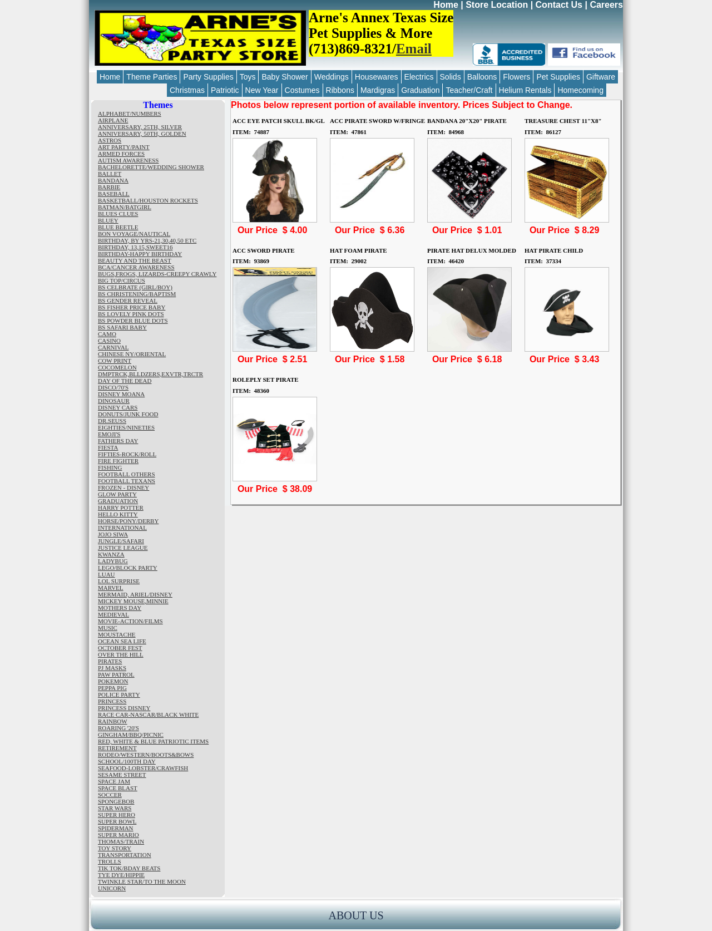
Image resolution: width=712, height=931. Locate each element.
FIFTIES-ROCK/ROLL (127, 454)
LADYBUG (113, 561)
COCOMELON (117, 367)
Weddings (331, 76)
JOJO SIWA (113, 534)
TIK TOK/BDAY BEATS (129, 868)
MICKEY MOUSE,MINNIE (133, 601)
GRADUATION (118, 500)
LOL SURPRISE (119, 581)
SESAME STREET (122, 774)
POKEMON (113, 681)
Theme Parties (151, 76)
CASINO (109, 340)
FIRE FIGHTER (118, 460)
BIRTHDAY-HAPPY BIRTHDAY (140, 253)
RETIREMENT (117, 748)
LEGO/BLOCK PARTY (127, 567)
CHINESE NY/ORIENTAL (132, 354)
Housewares (376, 76)
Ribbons (340, 90)
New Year (262, 90)
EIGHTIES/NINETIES (126, 427)
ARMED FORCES (121, 153)
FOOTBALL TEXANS (126, 480)
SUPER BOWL (117, 821)
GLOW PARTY (117, 494)
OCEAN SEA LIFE (122, 641)
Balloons (482, 76)
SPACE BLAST (117, 788)
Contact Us (559, 4)
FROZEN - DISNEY (123, 487)
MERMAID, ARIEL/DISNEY (135, 594)
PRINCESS (112, 701)
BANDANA (113, 180)
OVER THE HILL (121, 654)
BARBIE (109, 187)
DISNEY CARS (117, 407)
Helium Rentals (525, 90)
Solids (450, 76)
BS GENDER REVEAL (127, 300)
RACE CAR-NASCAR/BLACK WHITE (148, 714)
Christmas (187, 90)
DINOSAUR (114, 400)
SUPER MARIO (118, 834)
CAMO (107, 334)
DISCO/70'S (113, 387)
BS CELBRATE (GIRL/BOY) (135, 287)
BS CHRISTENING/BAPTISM (137, 293)
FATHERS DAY (118, 440)
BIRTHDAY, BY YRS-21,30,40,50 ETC (147, 240)
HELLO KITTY (118, 514)
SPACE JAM (114, 781)
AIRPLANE (113, 120)
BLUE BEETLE (118, 227)
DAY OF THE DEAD (124, 380)
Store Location (497, 4)
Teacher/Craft (469, 90)
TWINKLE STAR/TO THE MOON (142, 881)
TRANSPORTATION (124, 854)
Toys (248, 76)
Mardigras (377, 90)
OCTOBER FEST (120, 647)
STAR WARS (114, 808)
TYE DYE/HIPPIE (121, 874)
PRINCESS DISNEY (124, 708)
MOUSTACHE (117, 634)
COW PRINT (114, 360)
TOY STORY (114, 848)
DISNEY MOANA (121, 394)
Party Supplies (208, 76)
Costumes (302, 90)
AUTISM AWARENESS (128, 160)
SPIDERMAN (116, 828)
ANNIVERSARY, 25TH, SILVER (140, 127)
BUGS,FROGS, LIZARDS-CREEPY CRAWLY (157, 273)
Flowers (516, 76)
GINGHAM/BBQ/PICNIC (131, 734)
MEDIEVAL (113, 614)
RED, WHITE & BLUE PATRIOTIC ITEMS (153, 741)
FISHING (110, 467)
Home (445, 4)
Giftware (600, 76)
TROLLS (109, 861)
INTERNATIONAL (122, 527)
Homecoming (580, 90)
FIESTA (108, 447)
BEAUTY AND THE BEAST (134, 260)
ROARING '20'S (118, 728)
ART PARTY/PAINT (124, 147)
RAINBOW (112, 721)
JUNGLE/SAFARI (121, 541)
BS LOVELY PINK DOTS (131, 314)
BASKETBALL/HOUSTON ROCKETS (148, 200)
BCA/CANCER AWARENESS (136, 267)
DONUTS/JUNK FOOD (128, 414)
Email (414, 48)
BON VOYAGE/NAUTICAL (134, 233)
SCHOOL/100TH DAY (127, 761)
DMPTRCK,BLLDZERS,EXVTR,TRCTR (150, 374)
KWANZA (111, 554)
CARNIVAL (113, 347)
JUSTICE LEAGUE (123, 547)
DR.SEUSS (112, 420)
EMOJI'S (109, 434)
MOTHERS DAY (119, 607)
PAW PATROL (116, 674)
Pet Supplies (558, 76)
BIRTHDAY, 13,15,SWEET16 (135, 247)
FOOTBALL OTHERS (126, 474)
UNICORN (112, 888)
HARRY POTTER (121, 507)
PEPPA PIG (112, 687)
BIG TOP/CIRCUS (121, 280)
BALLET (109, 173)
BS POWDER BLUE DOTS (133, 320)
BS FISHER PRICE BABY (131, 307)
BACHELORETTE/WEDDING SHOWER (151, 167)
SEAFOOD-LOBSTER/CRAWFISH (143, 768)
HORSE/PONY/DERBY (128, 521)
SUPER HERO (116, 814)
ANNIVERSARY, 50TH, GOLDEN (142, 133)
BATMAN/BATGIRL (124, 207)
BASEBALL (114, 193)
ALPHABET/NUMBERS (129, 113)
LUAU (106, 574)
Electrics (419, 76)
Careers (606, 4)
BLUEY (108, 220)
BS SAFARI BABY (122, 327)
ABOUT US (355, 915)
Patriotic (225, 90)
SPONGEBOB (116, 801)
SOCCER (110, 794)
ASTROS (109, 140)
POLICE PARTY (119, 694)
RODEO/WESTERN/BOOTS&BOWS (146, 754)
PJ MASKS (112, 667)
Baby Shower (284, 76)
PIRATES (110, 661)
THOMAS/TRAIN (121, 841)
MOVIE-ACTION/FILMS (130, 621)
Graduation (420, 90)
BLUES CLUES (118, 213)
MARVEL (110, 587)
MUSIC (107, 627)
